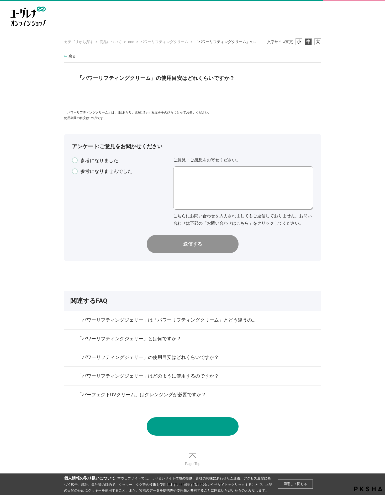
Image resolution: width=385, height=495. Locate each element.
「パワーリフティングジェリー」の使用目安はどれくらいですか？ (148, 357)
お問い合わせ (193, 426)
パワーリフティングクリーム (164, 42)
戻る (72, 56)
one (131, 42)
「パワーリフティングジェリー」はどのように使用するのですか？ (148, 376)
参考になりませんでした (106, 171)
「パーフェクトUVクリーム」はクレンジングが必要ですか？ (141, 394)
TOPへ (193, 459)
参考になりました (99, 160)
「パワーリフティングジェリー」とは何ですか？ (129, 338)
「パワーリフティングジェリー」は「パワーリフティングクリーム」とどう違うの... (166, 320)
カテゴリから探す (78, 42)
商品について (111, 42)
